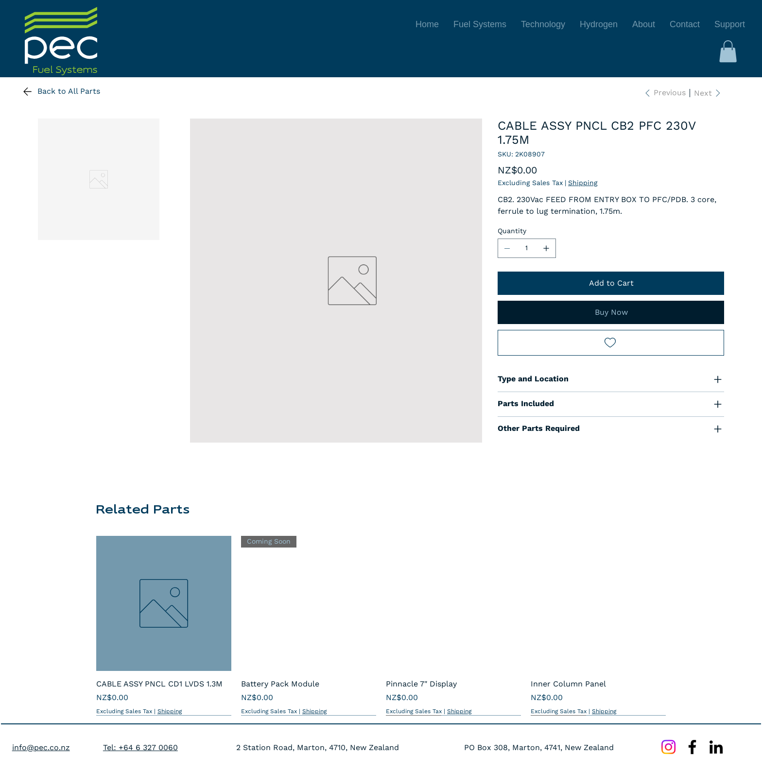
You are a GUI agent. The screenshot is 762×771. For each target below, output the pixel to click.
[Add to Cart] (611, 283)
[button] (728, 51)
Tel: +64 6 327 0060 (140, 747)
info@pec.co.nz (41, 747)
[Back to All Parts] (64, 92)
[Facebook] (692, 746)
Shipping (169, 711)
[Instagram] (668, 746)
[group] (381, 625)
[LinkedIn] (716, 746)
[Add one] (546, 248)
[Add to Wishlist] (611, 343)
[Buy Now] (611, 312)
